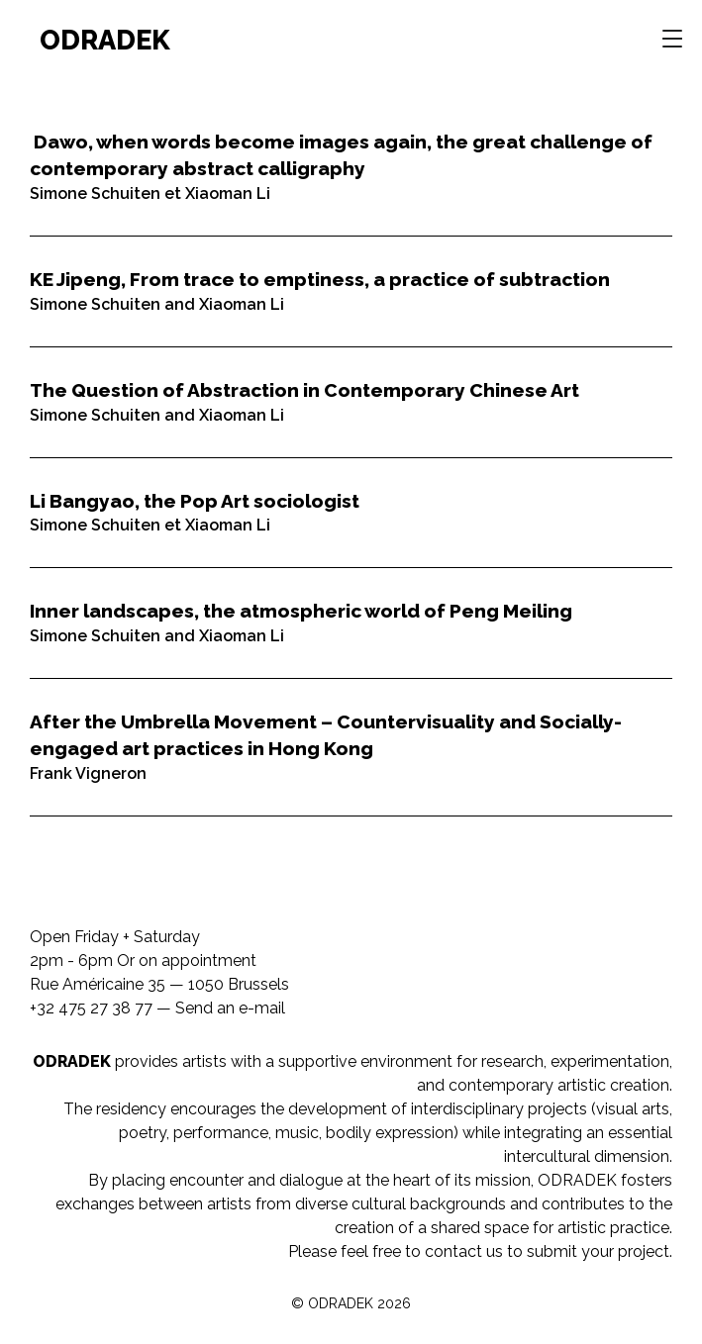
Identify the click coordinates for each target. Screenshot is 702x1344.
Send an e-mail (230, 1008)
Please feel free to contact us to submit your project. (480, 1251)
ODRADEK (105, 39)
